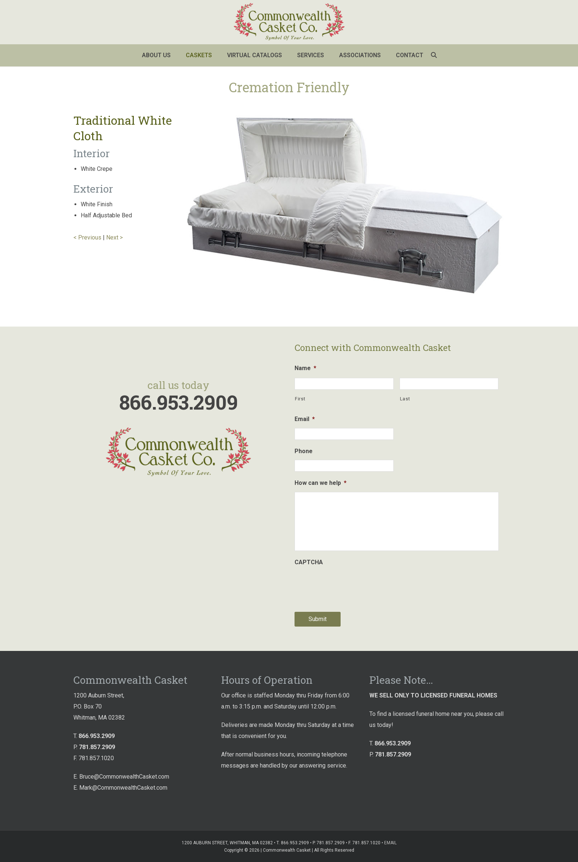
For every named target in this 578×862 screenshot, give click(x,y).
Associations (360, 55)
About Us (156, 55)
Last (405, 398)
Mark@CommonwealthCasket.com (123, 787)
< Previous (87, 237)
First (300, 398)
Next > (114, 237)
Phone (304, 451)
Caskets (199, 55)
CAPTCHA (309, 562)
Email (305, 419)
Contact (409, 55)
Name (305, 368)
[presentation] (351, 585)
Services (310, 55)
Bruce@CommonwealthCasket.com (124, 776)
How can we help (321, 482)
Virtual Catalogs (254, 55)
